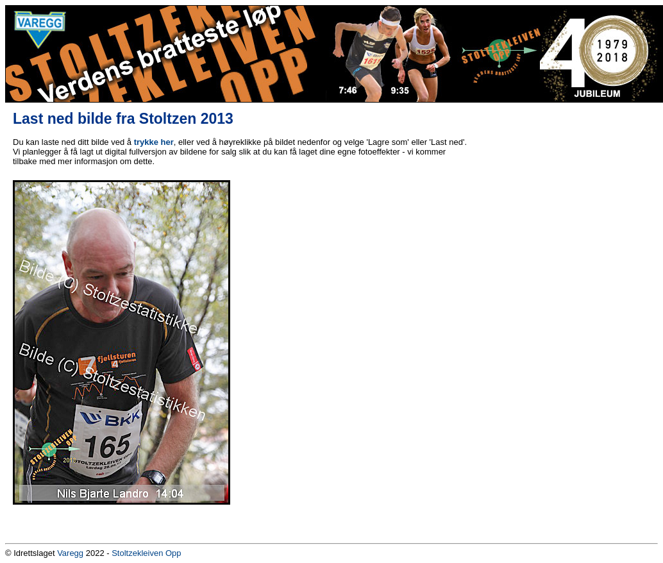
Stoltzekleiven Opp (146, 553)
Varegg (70, 553)
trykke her (154, 142)
